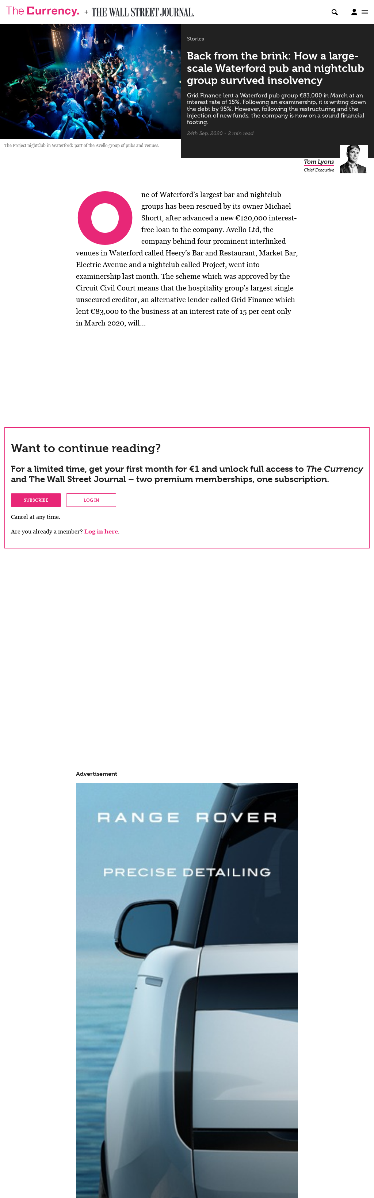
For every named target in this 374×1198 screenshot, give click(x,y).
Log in (91, 500)
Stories (195, 39)
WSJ (98, 10)
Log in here (101, 531)
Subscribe (36, 500)
